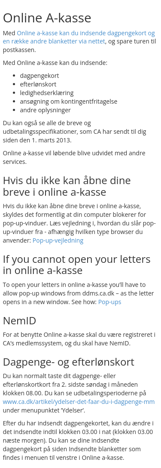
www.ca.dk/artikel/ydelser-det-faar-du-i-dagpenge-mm (79, 401)
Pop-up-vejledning (58, 240)
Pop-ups (110, 302)
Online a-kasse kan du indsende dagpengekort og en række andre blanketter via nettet (79, 37)
